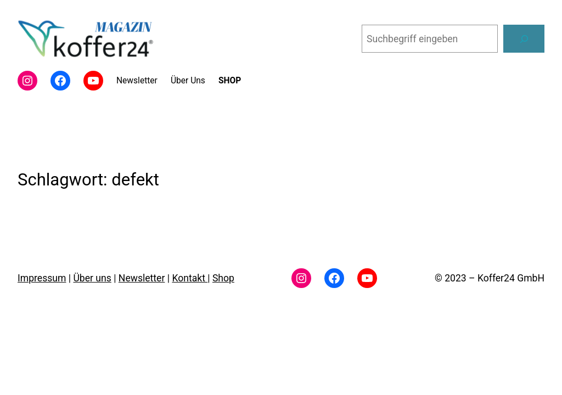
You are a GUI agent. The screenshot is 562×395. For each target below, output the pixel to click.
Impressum (42, 278)
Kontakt (189, 278)
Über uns (92, 278)
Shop (223, 278)
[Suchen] (523, 39)
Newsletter (142, 278)
